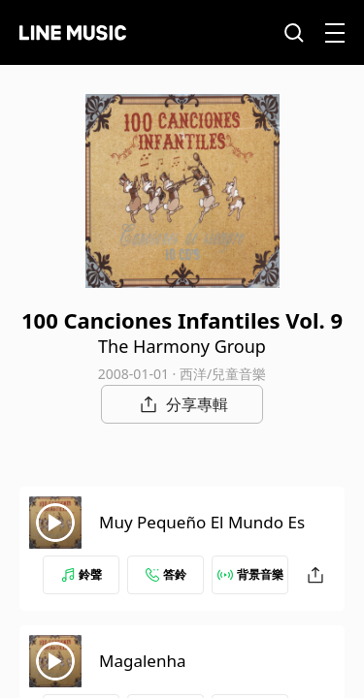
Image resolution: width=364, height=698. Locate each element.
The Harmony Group (182, 346)
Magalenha (142, 661)
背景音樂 (250, 574)
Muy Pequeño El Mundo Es (202, 522)
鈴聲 (81, 574)
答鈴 (166, 574)
